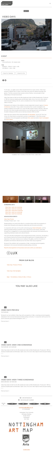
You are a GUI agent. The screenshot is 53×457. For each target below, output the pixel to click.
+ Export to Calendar (7, 73)
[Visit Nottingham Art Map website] (26, 427)
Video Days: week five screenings (13, 213)
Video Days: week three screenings (14, 210)
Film (5, 307)
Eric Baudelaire (31, 114)
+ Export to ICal (21, 73)
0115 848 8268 (26, 409)
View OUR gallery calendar (26, 400)
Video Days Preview (9, 219)
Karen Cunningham (44, 118)
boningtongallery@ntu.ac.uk (26, 407)
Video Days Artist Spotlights (14, 271)
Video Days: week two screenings (13, 208)
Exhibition (26, 10)
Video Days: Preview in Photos (14, 264)
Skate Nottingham (37, 228)
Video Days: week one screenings (13, 207)
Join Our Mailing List (26, 397)
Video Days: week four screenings (13, 212)
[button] (50, 3)
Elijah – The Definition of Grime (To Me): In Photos (19, 277)
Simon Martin (9, 119)
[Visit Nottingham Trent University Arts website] (26, 440)
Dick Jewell (30, 118)
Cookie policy (26, 449)
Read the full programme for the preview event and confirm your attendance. (23, 247)
